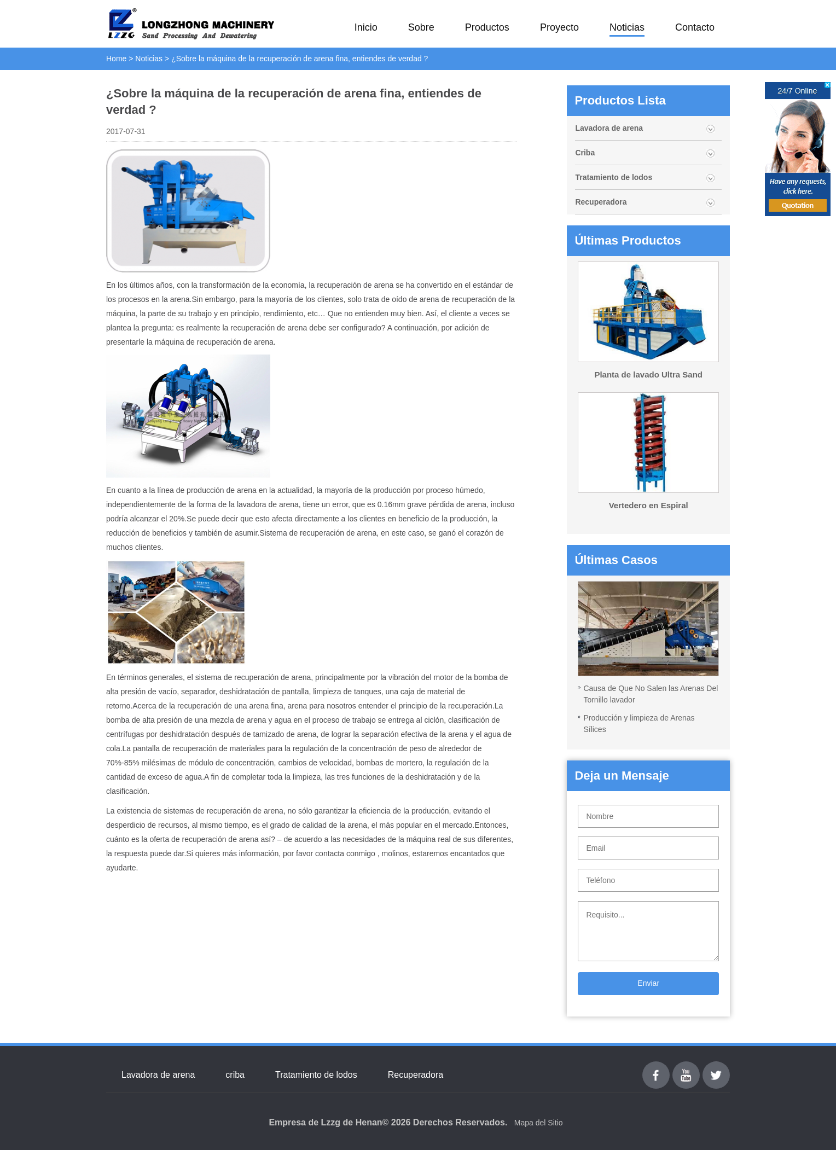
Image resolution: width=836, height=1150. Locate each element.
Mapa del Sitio (538, 1122)
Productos (487, 27)
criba (235, 1074)
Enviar (648, 983)
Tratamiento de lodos (613, 177)
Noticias (627, 27)
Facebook (656, 1067)
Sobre (421, 27)
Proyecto (559, 27)
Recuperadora (600, 202)
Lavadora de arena (609, 128)
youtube (686, 1067)
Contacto (695, 27)
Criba (585, 152)
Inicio (366, 27)
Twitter (716, 1067)
